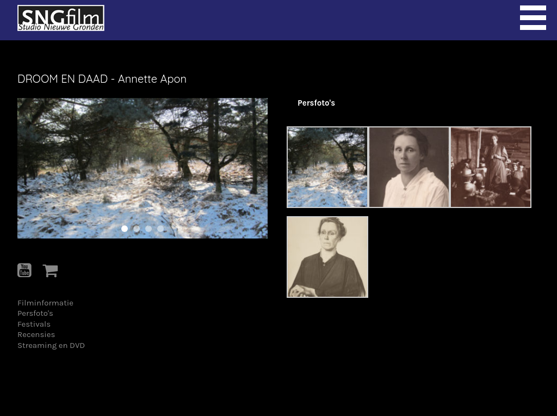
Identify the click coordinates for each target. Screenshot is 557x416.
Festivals (34, 324)
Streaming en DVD (51, 345)
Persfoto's (35, 313)
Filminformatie (45, 303)
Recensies (36, 334)
